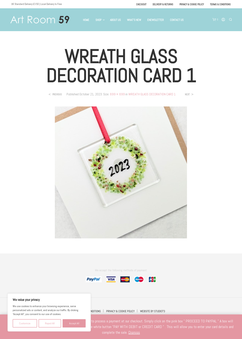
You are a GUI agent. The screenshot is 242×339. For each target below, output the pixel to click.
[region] (49, 312)
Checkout (141, 4)
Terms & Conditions (220, 4)
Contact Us (177, 20)
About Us (115, 20)
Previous (57, 94)
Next (187, 94)
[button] (215, 20)
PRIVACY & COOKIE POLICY (120, 311)
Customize (24, 323)
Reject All (50, 323)
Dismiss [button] (134, 332)
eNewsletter (155, 20)
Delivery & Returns (163, 4)
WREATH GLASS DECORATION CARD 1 (152, 94)
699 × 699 (117, 94)
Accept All (74, 323)
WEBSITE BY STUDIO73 (152, 311)
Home (86, 20)
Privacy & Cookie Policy (191, 4)
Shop (98, 20)
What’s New (134, 20)
